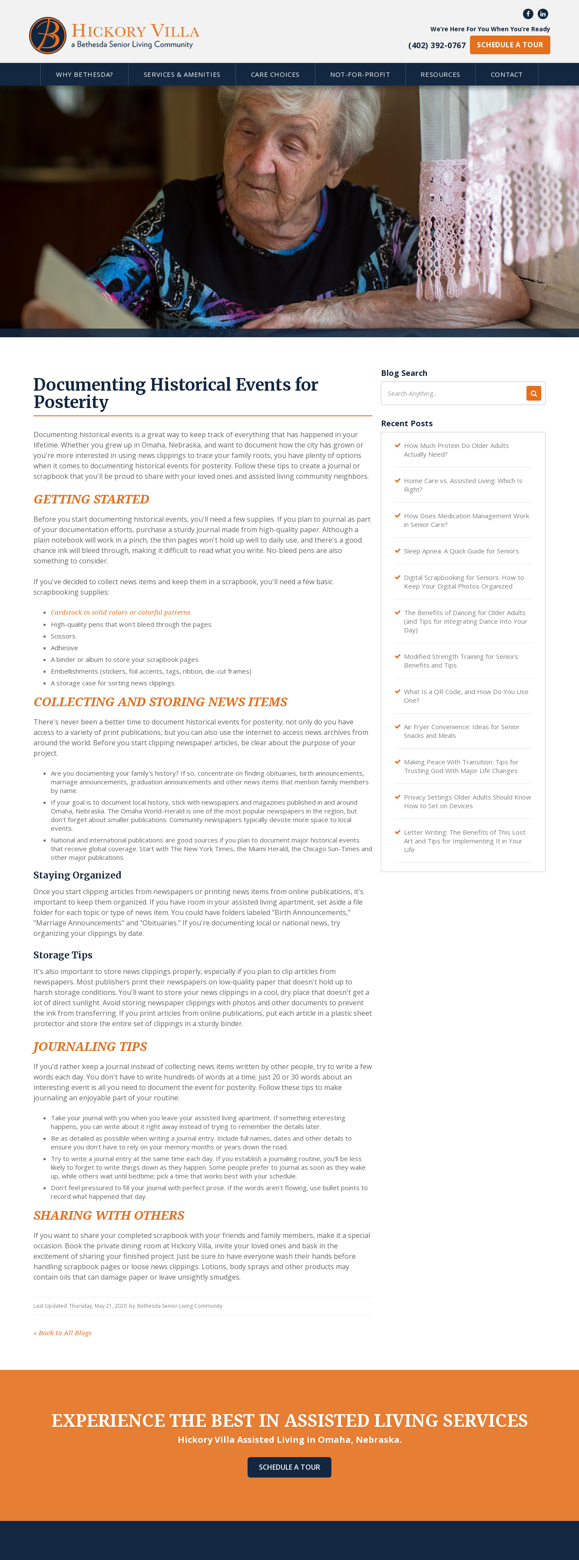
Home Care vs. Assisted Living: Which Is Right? (463, 485)
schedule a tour (510, 44)
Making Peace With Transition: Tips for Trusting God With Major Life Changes (461, 766)
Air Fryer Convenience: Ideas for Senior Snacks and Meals (462, 731)
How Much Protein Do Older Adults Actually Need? (456, 449)
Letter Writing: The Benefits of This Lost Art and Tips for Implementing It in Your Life (465, 841)
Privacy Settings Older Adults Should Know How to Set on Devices (467, 801)
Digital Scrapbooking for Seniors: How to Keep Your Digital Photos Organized (464, 581)
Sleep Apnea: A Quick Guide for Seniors (461, 550)
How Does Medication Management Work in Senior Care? (466, 520)
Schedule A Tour (289, 1467)
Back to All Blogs (62, 1333)
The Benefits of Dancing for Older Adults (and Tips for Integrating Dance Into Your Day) (465, 621)
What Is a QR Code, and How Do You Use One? (466, 695)
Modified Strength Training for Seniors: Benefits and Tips (461, 660)
